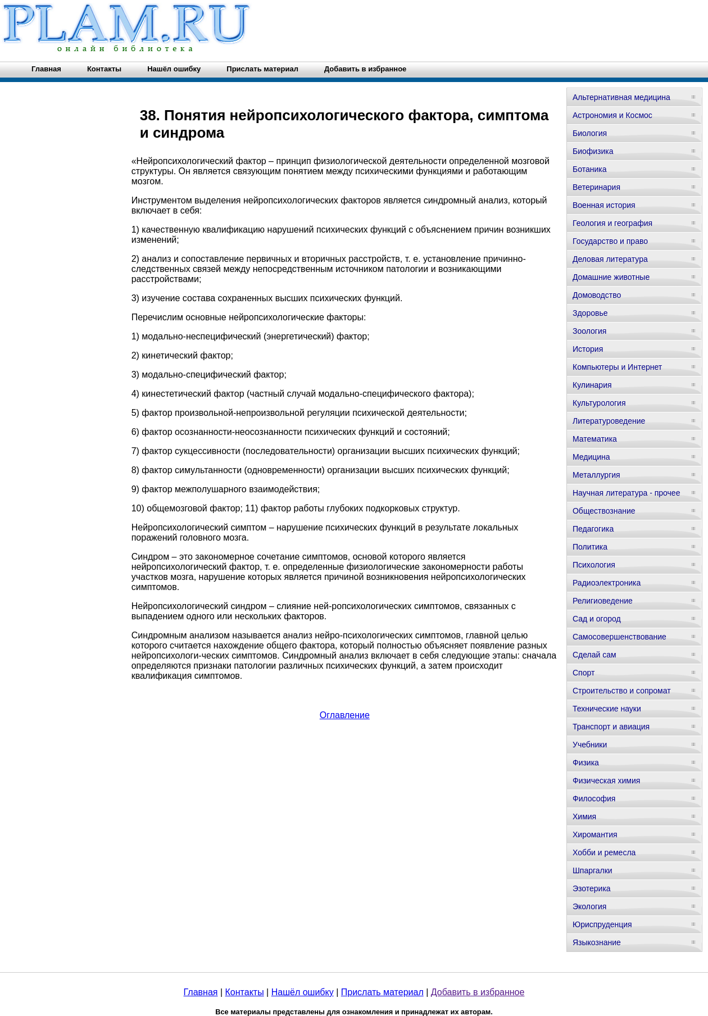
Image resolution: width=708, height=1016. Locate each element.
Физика (586, 762)
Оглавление (345, 715)
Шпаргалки (592, 870)
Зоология (589, 330)
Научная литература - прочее (626, 492)
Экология (589, 906)
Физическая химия (606, 780)
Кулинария (592, 384)
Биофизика (593, 151)
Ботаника (589, 169)
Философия (594, 798)
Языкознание (597, 942)
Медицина (591, 456)
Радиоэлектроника (607, 582)
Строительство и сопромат (622, 690)
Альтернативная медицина (621, 97)
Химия (584, 816)
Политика (590, 546)
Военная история (604, 205)
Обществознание (604, 510)
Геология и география (612, 223)
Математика (595, 438)
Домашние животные (611, 277)
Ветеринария (596, 187)
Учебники (590, 744)
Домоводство (597, 295)
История (588, 348)
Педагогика (593, 528)
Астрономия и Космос (612, 115)
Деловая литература (610, 259)
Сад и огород (597, 618)
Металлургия (596, 474)
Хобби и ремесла (604, 852)
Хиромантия (595, 834)
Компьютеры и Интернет (617, 366)
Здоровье (590, 313)
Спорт (583, 672)
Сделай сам (594, 654)
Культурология (599, 402)
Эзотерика (592, 888)
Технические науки (607, 708)
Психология (594, 564)
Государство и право (610, 241)
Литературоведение (609, 420)
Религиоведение (603, 600)
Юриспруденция (602, 924)
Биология (590, 133)
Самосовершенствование (619, 636)
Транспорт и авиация (611, 726)
